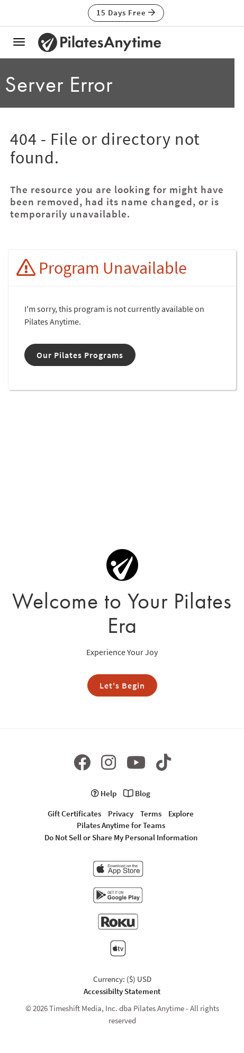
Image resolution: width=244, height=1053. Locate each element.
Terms (150, 813)
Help (103, 793)
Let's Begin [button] (122, 685)
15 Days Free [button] (126, 12)
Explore (181, 813)
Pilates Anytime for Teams (121, 825)
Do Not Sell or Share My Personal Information (120, 837)
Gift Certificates (74, 813)
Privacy (120, 813)
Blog (136, 793)
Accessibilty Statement (122, 991)
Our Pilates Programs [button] (80, 355)
